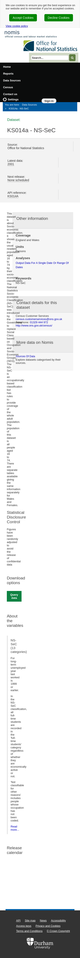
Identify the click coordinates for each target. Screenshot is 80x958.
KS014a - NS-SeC (19, 108)
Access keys (23, 925)
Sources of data (25, 356)
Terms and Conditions (29, 931)
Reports (8, 73)
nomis (12, 32)
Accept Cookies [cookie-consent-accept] (23, 17)
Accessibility (58, 920)
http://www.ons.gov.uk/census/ (34, 325)
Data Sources (12, 80)
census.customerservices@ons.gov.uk (39, 319)
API (18, 920)
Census (8, 87)
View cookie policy (17, 26)
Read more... (15, 828)
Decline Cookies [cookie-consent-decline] (59, 17)
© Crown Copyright (58, 931)
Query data (14, 596)
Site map (30, 920)
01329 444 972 (39, 322)
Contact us (10, 94)
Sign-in (49, 101)
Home (7, 66)
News (43, 920)
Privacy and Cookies (48, 925)
